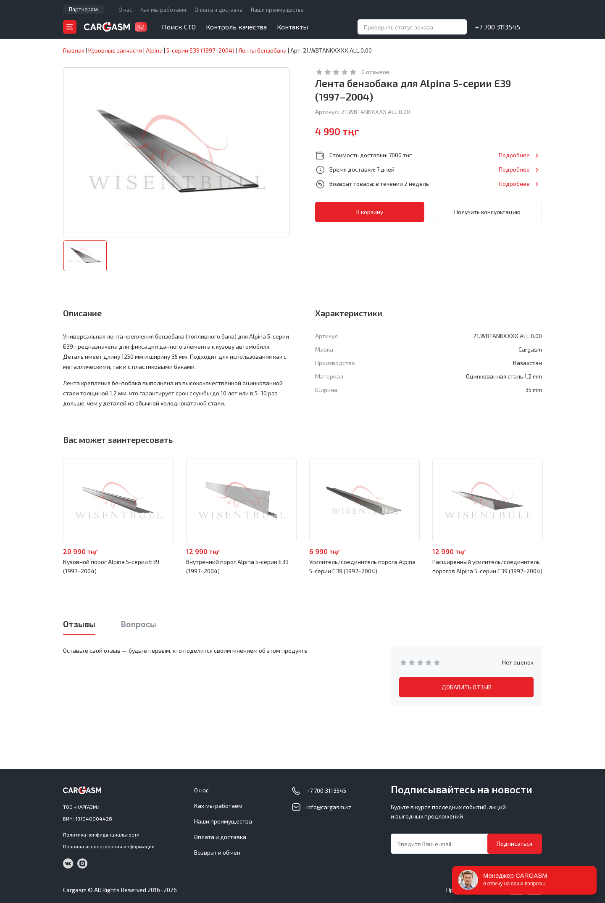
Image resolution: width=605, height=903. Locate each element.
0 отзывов (375, 71)
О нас (125, 9)
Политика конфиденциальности (101, 834)
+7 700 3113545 (497, 27)
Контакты (292, 27)
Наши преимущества (277, 9)
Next (565, 500)
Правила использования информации (109, 846)
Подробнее (514, 155)
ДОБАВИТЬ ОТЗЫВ (467, 687)
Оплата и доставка (218, 9)
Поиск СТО (179, 27)
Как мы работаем (163, 9)
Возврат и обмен (217, 852)
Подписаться (514, 843)
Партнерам (83, 9)
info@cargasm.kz (328, 806)
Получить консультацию (487, 211)
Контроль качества (236, 27)
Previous (40, 500)
